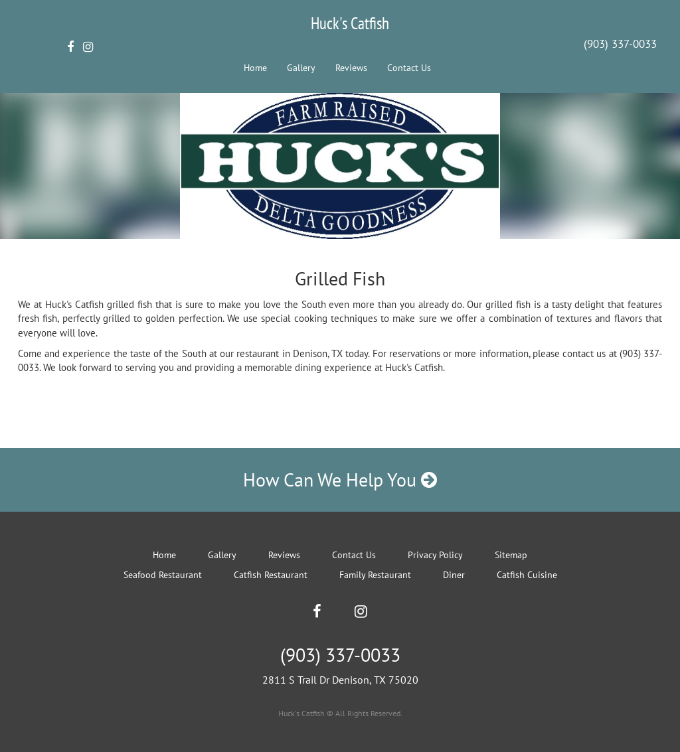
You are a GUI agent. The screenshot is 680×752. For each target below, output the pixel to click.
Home (255, 68)
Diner (454, 575)
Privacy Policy (435, 555)
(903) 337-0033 (620, 44)
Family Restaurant (375, 575)
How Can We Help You (340, 479)
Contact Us (409, 68)
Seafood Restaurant (163, 575)
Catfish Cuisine (527, 575)
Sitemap (511, 555)
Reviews (351, 68)
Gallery (301, 68)
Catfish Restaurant (270, 575)
